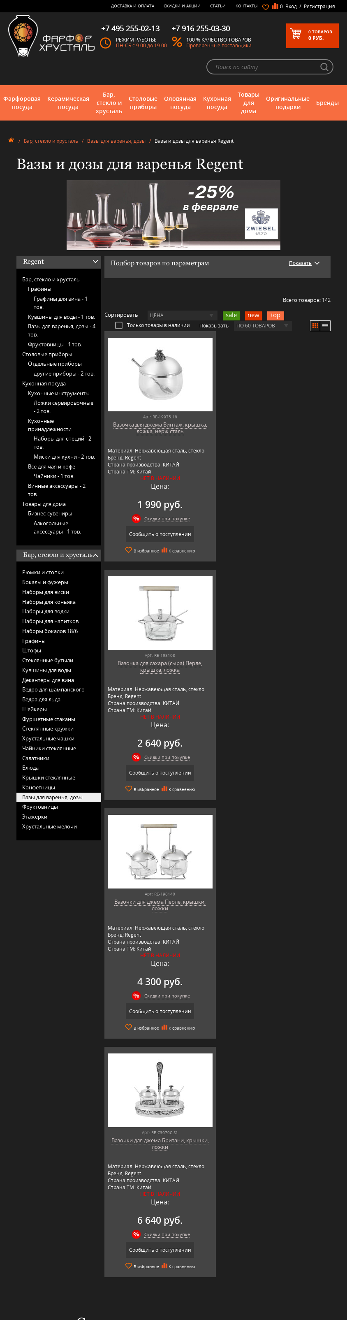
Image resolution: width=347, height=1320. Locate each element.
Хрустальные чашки (48, 738)
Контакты (247, 6)
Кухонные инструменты (59, 393)
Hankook (105, 1257)
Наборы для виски (45, 592)
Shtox (102, 1300)
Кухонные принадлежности (50, 425)
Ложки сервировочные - (63, 407)
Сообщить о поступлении (158, 534)
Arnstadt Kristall (113, 1232)
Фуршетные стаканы (48, 719)
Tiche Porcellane (113, 1306)
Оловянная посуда (180, 103)
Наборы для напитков (50, 621)
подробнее (42, 1042)
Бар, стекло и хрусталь (109, 102)
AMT (100, 1226)
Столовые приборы (143, 103)
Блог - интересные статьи (192, 1232)
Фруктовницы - (55, 344)
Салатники (35, 758)
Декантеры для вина (48, 680)
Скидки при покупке (165, 518)
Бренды (327, 103)
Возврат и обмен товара (191, 1278)
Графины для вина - (61, 303)
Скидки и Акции (182, 6)
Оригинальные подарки (288, 103)
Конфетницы (38, 787)
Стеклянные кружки (48, 728)
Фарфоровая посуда (22, 103)
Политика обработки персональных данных (189, 1293)
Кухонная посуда (217, 103)
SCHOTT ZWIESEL (114, 1294)
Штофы (31, 650)
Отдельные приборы (55, 363)
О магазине (177, 1226)
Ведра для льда (41, 699)
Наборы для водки (45, 611)
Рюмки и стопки (43, 572)
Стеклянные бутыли (47, 660)
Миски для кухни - (64, 456)
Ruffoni (103, 1288)
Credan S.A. (108, 1251)
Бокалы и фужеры (45, 582)
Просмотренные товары (190, 1302)
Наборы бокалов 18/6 (50, 631)
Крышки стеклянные (48, 777)
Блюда (30, 767)
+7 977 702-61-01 (270, 1234)
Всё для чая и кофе (51, 466)
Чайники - (54, 476)
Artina (102, 1238)
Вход (291, 6)
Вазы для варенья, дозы (116, 140)
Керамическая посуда (68, 103)
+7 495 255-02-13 (270, 1253)
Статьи (218, 6)
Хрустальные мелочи (49, 826)
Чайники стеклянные (49, 748)
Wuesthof (106, 1312)
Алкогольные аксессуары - (57, 527)
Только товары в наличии (152, 325)
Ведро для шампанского (53, 689)
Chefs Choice (109, 1244)
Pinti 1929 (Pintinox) (117, 1269)
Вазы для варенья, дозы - (61, 330)
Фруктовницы (40, 806)
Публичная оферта (185, 1284)
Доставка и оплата (132, 6)
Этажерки (34, 816)
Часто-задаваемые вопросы (194, 1238)
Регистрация (319, 6)
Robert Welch (110, 1281)
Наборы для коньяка (49, 601)
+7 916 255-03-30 (270, 1261)
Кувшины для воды (46, 670)
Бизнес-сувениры (50, 513)
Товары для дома (248, 102)
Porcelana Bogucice (116, 1275)
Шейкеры (34, 709)
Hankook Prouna (114, 1263)
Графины (39, 288)
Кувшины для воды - (61, 316)
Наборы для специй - (62, 442)
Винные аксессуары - (57, 490)
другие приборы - (64, 373)
